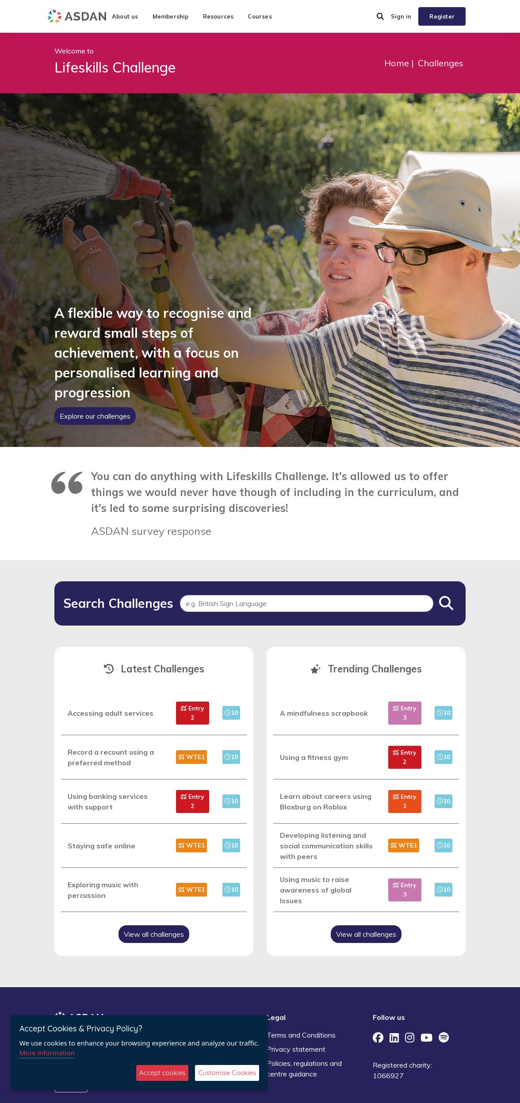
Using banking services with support (108, 801)
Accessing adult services (110, 713)
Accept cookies (162, 1073)
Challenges (440, 63)
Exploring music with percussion (103, 890)
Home (396, 63)
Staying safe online (101, 845)
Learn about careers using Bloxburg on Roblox (325, 801)
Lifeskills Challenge (115, 67)
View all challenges (154, 934)
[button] (380, 16)
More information (47, 1052)
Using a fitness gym (314, 757)
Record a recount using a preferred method (111, 757)
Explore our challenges (95, 416)
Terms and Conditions (301, 1034)
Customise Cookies (227, 1073)
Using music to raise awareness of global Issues (316, 890)
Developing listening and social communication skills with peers (326, 846)
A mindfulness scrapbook (324, 713)
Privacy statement (296, 1049)
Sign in (401, 16)
